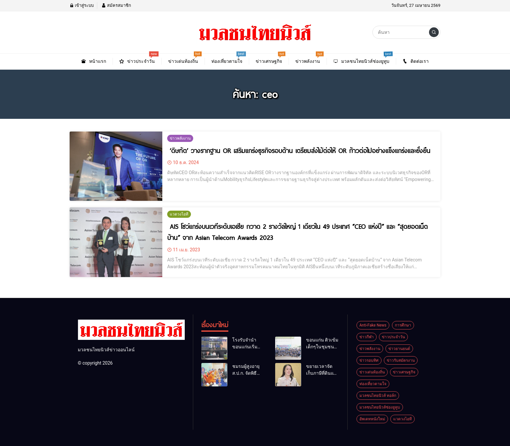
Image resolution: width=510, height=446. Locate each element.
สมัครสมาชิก (116, 5)
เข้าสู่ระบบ (82, 5)
